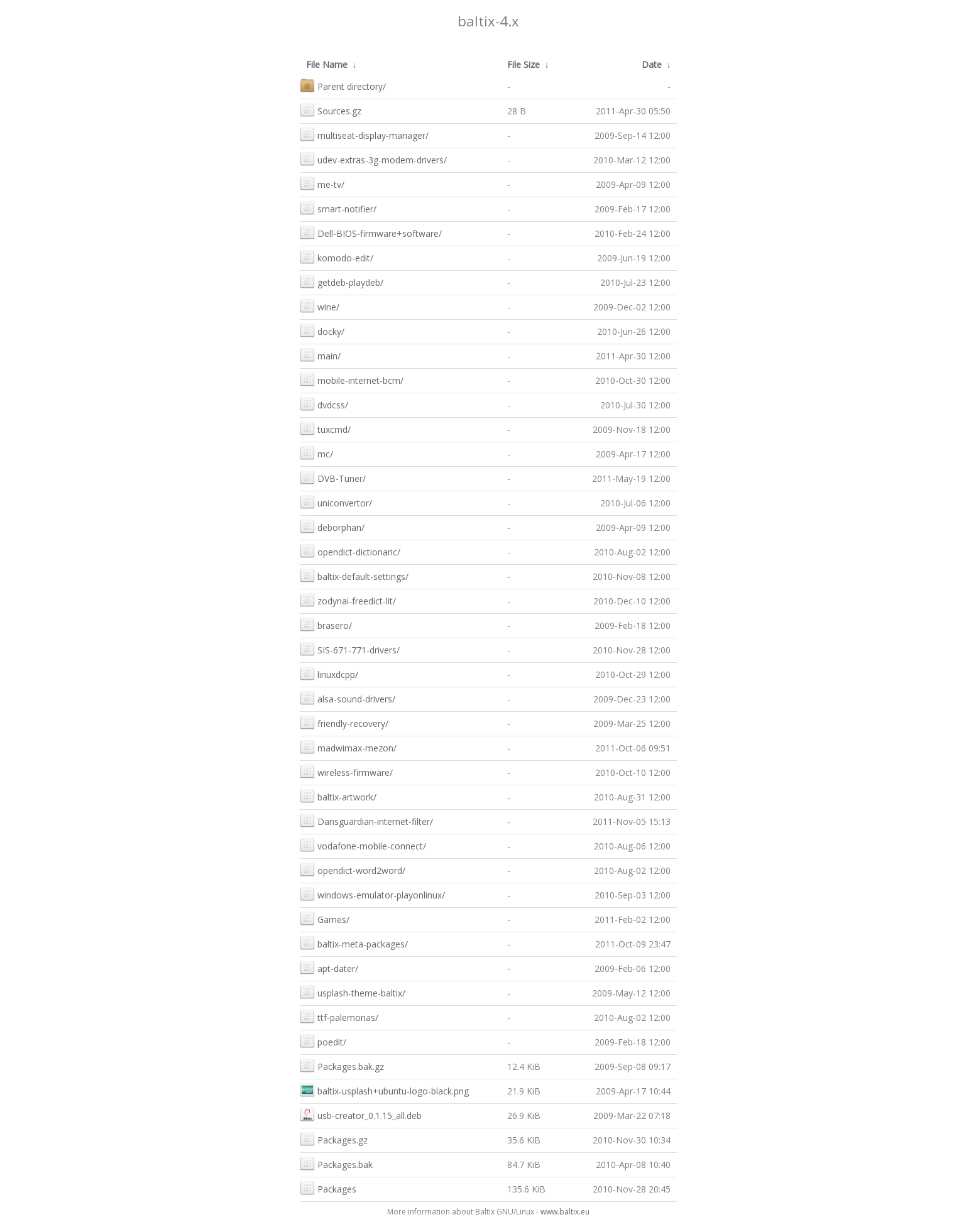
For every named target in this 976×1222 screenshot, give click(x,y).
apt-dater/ (329, 967)
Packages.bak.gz (342, 1065)
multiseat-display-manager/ (364, 134)
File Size (523, 64)
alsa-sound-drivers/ (347, 697)
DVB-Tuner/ (333, 477)
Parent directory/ (343, 85)
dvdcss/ (324, 403)
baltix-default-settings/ (354, 575)
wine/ (319, 305)
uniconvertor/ (336, 501)
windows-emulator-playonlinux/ (372, 893)
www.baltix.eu (564, 1211)
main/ (320, 354)
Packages (328, 1188)
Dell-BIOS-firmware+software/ (371, 232)
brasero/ (326, 624)
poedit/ (323, 1041)
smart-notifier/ (338, 207)
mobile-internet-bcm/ (351, 379)
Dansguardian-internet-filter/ (366, 820)
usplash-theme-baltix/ (352, 992)
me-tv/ (322, 183)
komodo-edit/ (336, 256)
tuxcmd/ (325, 428)
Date (652, 64)
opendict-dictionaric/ (350, 550)
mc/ (316, 452)
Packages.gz (334, 1139)
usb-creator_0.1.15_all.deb (361, 1114)
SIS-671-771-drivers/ (350, 648)
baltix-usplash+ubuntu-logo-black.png (384, 1090)
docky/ (322, 330)
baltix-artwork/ (338, 795)
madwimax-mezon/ (348, 746)
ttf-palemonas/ (339, 1016)
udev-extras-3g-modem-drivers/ (373, 158)
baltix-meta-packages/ (354, 943)
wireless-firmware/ (346, 771)
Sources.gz (330, 109)
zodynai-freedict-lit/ (348, 599)
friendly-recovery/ (344, 722)
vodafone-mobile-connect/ (363, 844)
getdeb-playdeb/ (341, 281)
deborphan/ (332, 526)
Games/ (324, 918)
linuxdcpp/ (329, 673)
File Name (327, 64)
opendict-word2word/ (352, 869)
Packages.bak (336, 1163)
